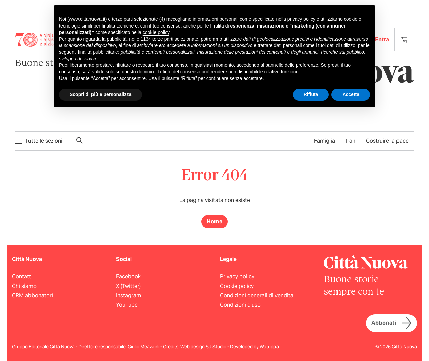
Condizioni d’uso (240, 304)
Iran (350, 140)
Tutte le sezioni (38, 140)
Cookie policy (237, 286)
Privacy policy (237, 276)
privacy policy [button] (301, 19)
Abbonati (391, 323)
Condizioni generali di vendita (256, 295)
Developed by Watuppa (254, 347)
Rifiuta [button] (311, 94)
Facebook (128, 276)
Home (215, 221)
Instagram (128, 295)
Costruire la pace (387, 140)
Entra (382, 39)
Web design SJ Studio (203, 347)
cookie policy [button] (156, 32)
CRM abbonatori (32, 295)
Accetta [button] (350, 94)
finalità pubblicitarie (98, 52)
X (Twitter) (128, 286)
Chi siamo (24, 286)
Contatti (22, 276)
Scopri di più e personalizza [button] (100, 94)
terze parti (162, 39)
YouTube (127, 304)
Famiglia (324, 140)
